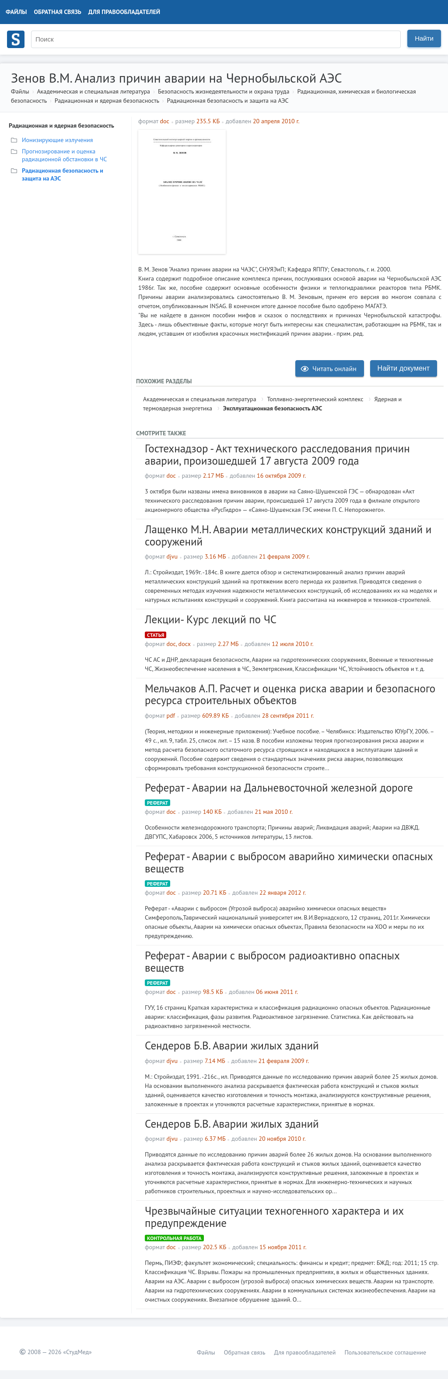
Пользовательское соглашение (385, 1352)
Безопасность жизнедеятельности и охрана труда (223, 91)
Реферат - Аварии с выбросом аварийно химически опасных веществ (289, 862)
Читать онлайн (329, 368)
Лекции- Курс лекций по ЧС (210, 619)
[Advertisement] (335, 191)
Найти (424, 38)
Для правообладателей (124, 12)
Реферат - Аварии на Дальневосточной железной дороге (279, 788)
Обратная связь (57, 12)
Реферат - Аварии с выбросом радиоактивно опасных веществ (272, 961)
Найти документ (404, 368)
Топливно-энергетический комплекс (315, 399)
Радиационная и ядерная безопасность (107, 100)
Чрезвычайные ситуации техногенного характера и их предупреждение (274, 1217)
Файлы (16, 12)
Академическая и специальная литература (93, 91)
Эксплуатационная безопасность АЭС (272, 408)
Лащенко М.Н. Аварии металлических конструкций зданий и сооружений (288, 535)
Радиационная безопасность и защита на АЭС (228, 100)
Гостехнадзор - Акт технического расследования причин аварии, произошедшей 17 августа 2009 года (277, 454)
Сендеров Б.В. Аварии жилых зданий (232, 1045)
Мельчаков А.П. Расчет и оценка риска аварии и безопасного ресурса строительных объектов (290, 694)
